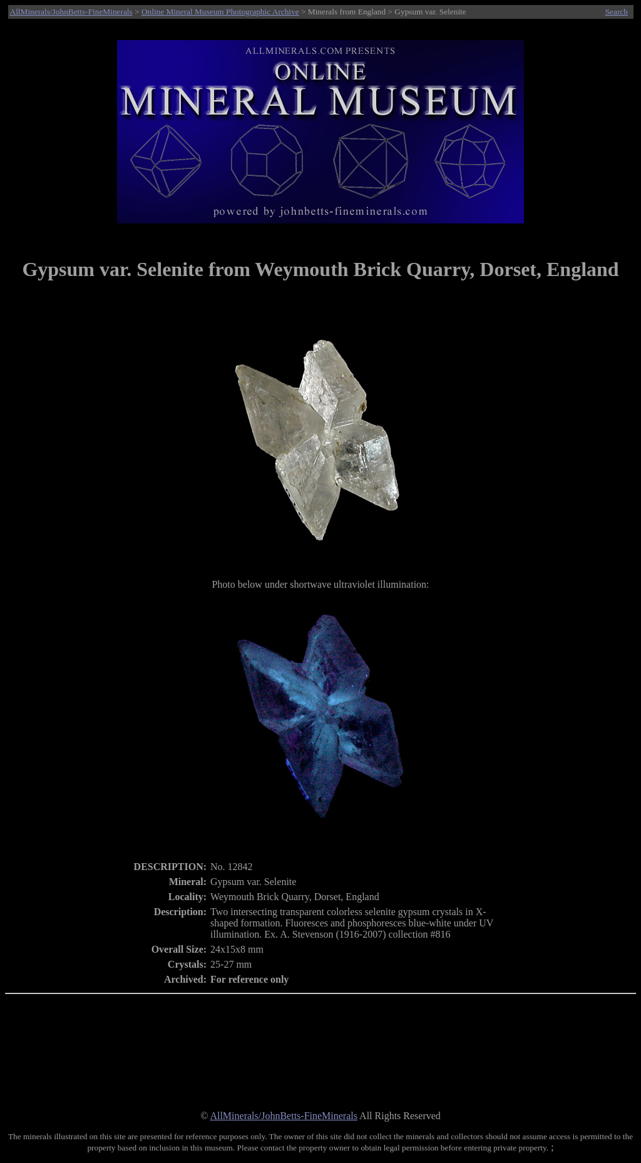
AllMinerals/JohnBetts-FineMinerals (71, 11)
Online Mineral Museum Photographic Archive (220, 11)
